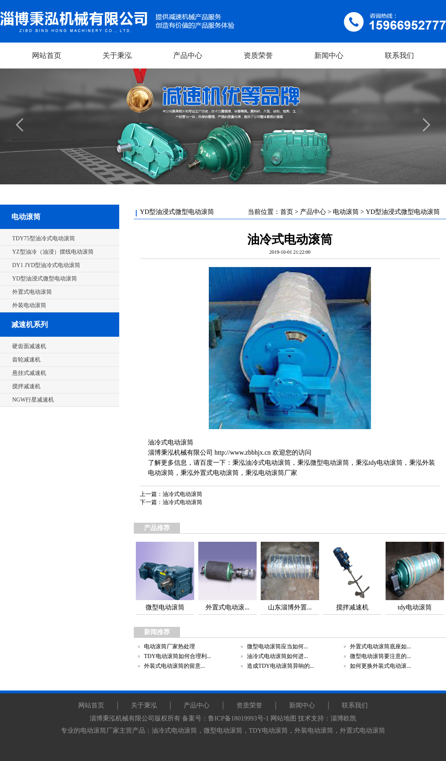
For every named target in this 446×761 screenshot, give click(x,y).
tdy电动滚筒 (386, 462)
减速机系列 (29, 325)
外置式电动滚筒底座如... (380, 646)
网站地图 (283, 718)
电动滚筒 (26, 217)
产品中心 (313, 211)
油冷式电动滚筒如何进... (277, 656)
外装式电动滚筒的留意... (174, 666)
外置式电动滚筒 (216, 472)
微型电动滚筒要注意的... (380, 656)
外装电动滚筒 (313, 730)
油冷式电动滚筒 (170, 442)
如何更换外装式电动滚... (380, 666)
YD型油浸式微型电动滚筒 (403, 211)
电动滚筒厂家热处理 (169, 646)
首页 (286, 211)
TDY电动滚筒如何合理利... (177, 656)
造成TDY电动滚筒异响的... (280, 666)
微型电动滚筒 (329, 462)
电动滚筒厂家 (277, 472)
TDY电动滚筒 (268, 730)
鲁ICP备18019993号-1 (238, 718)
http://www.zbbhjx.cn (242, 452)
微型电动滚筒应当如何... (277, 646)
